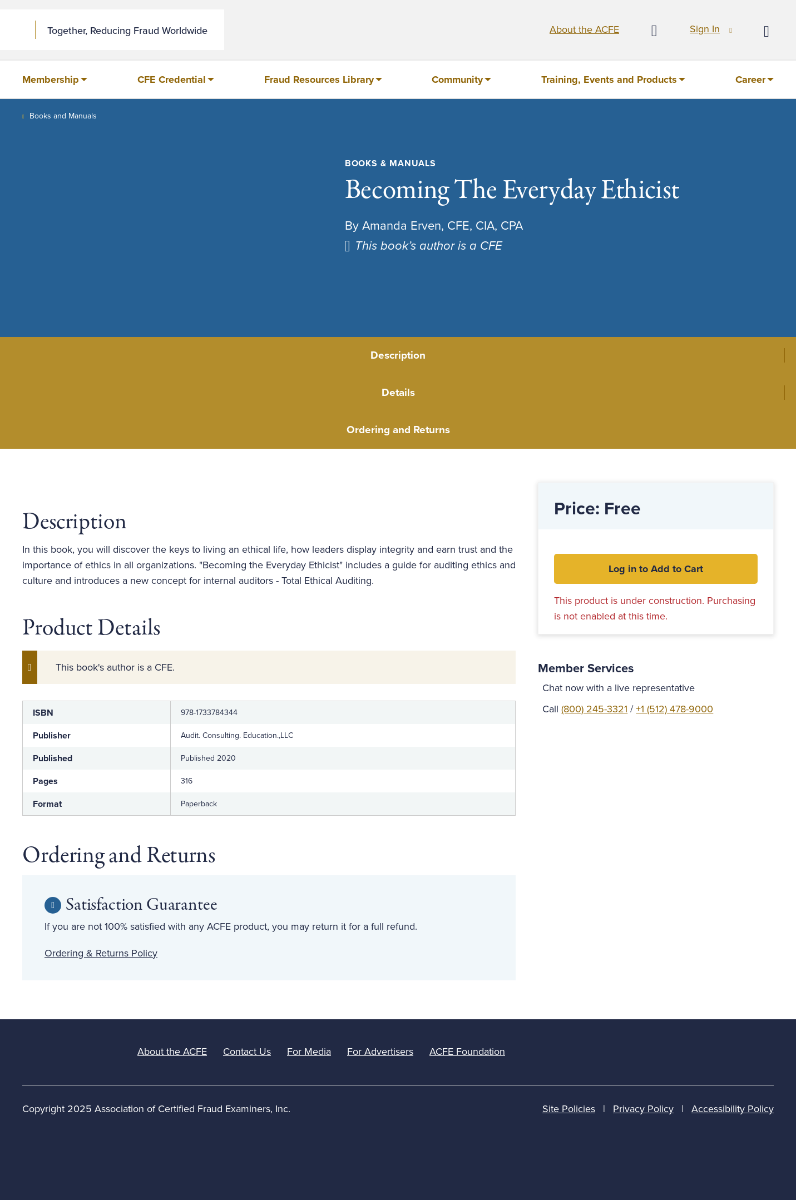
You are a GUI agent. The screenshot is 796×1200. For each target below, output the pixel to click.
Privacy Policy (643, 1109)
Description (398, 355)
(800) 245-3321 (594, 709)
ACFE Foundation (467, 1051)
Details (398, 392)
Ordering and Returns (398, 430)
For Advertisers (380, 1051)
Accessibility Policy (732, 1109)
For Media (309, 1051)
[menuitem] (54, 79)
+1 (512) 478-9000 (674, 709)
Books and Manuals (63, 116)
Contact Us (247, 1051)
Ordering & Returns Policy (101, 953)
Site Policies (568, 1109)
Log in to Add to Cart (656, 569)
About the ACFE (584, 29)
